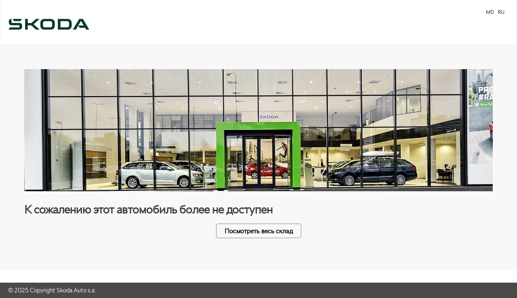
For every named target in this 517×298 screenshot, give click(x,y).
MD (490, 12)
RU (501, 12)
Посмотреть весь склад (259, 231)
